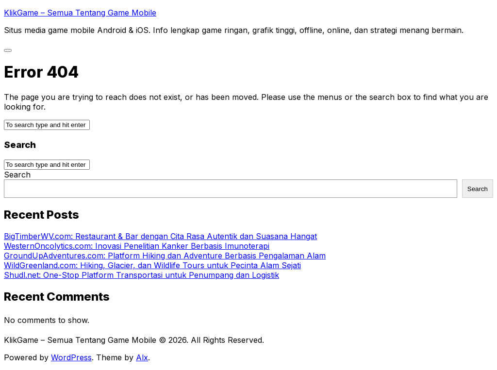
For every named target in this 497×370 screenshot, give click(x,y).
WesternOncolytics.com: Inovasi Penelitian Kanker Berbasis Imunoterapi (136, 246)
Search (17, 174)
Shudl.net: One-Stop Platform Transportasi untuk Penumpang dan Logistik (141, 275)
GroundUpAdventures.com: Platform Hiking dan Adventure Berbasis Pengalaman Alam (165, 255)
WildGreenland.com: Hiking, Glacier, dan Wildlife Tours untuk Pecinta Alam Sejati (152, 265)
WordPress (71, 357)
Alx (142, 357)
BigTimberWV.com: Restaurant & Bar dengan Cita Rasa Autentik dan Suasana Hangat (160, 236)
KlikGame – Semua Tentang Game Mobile (80, 12)
